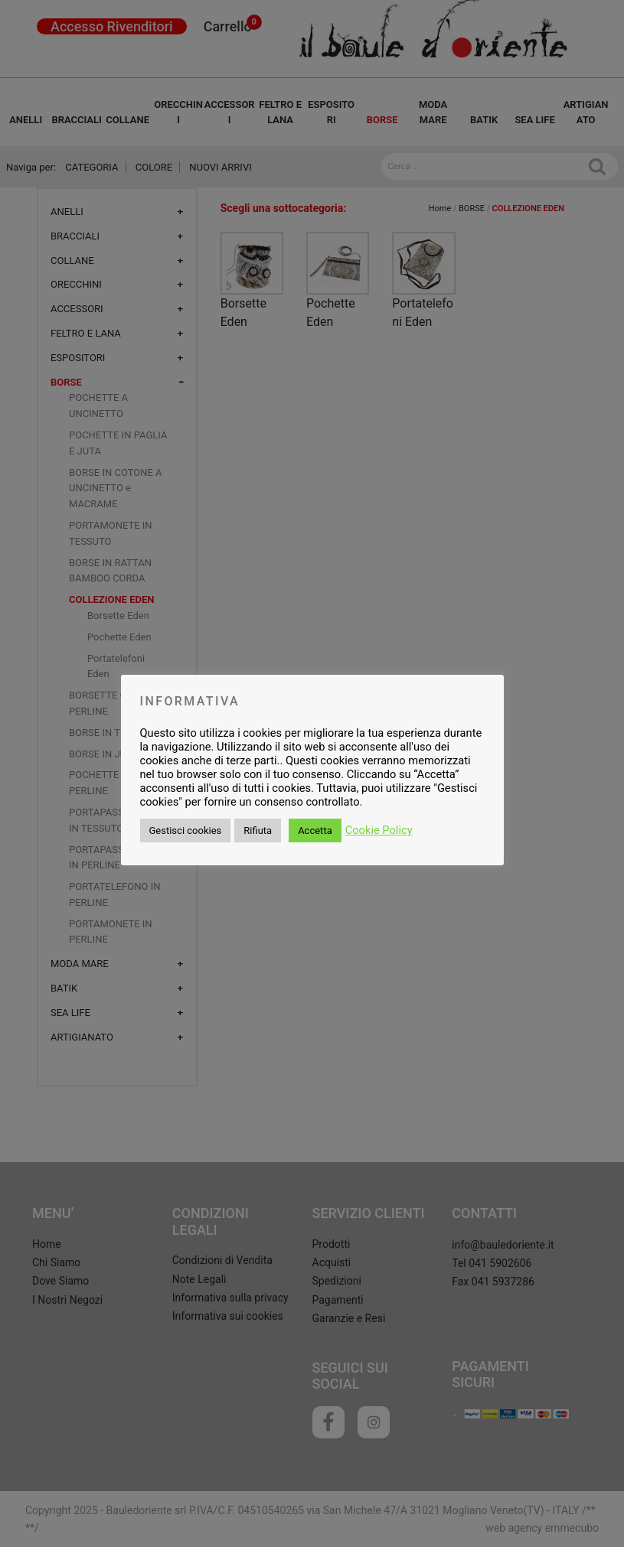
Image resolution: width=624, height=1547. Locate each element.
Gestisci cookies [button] (185, 830)
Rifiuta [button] (257, 830)
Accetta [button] (315, 830)
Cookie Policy (379, 830)
